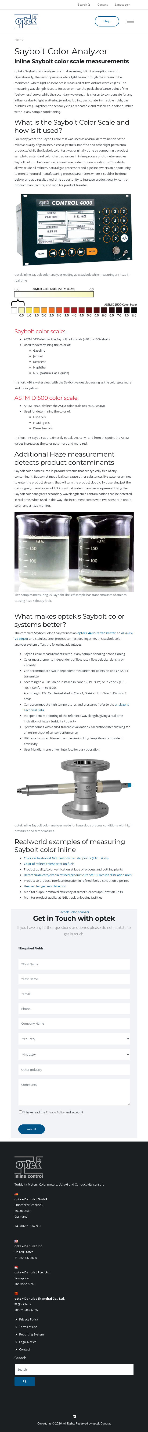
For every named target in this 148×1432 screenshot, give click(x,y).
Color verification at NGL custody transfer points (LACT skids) (66, 858)
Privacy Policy (55, 1112)
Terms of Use (28, 1327)
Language (122, 4)
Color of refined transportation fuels (49, 864)
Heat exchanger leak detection (45, 886)
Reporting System (31, 1334)
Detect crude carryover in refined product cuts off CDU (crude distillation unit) (78, 875)
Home (18, 39)
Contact (102, 4)
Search (84, 4)
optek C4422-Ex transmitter (96, 633)
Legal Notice (27, 1342)
